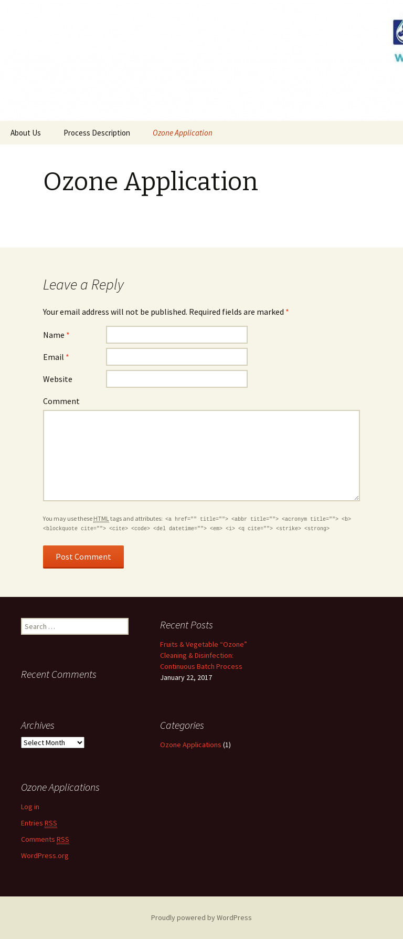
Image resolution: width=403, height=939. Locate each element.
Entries (39, 823)
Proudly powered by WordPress (201, 917)
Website (57, 379)
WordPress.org (45, 855)
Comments (45, 839)
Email (56, 357)
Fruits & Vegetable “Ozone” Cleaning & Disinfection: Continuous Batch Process (203, 655)
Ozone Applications (190, 744)
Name (56, 334)
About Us (25, 133)
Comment (61, 401)
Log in (30, 806)
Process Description (96, 133)
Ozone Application (183, 133)
